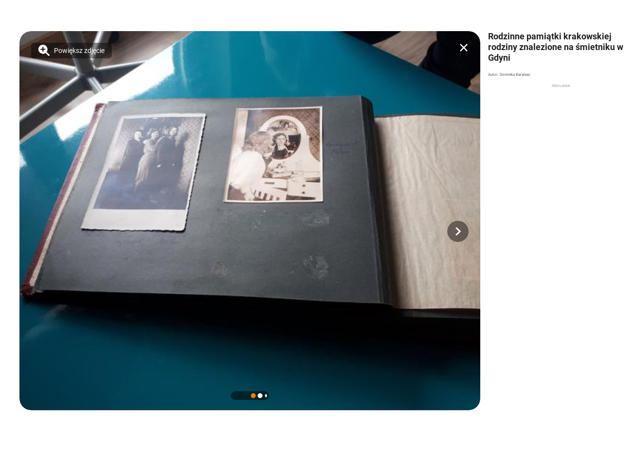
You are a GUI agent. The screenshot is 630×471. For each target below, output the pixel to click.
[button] (458, 231)
